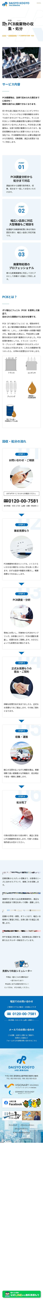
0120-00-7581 (24, 1155)
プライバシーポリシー (27, 1274)
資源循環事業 (12, 36)
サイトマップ (13, 1274)
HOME (4, 36)
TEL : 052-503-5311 (14, 1227)
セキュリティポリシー (21, 1277)
